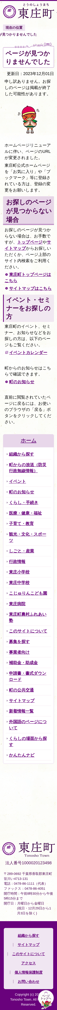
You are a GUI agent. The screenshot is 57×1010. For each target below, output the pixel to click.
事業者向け (19, 652)
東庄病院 (17, 603)
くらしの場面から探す (28, 741)
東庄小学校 (19, 572)
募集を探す (19, 641)
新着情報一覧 (21, 711)
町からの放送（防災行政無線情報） (27, 467)
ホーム (28, 440)
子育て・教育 (21, 523)
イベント (17, 481)
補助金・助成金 (23, 662)
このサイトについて (28, 631)
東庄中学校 (19, 582)
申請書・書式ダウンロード (27, 676)
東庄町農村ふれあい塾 (28, 617)
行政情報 (17, 561)
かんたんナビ (22, 755)
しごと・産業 (21, 551)
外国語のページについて (28, 724)
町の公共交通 (21, 690)
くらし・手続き (23, 502)
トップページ (30, 242)
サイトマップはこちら (30, 288)
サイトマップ (22, 700)
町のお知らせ (21, 381)
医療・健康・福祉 (25, 513)
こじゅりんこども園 (28, 593)
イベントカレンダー (28, 352)
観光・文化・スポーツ (27, 537)
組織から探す (21, 454)
